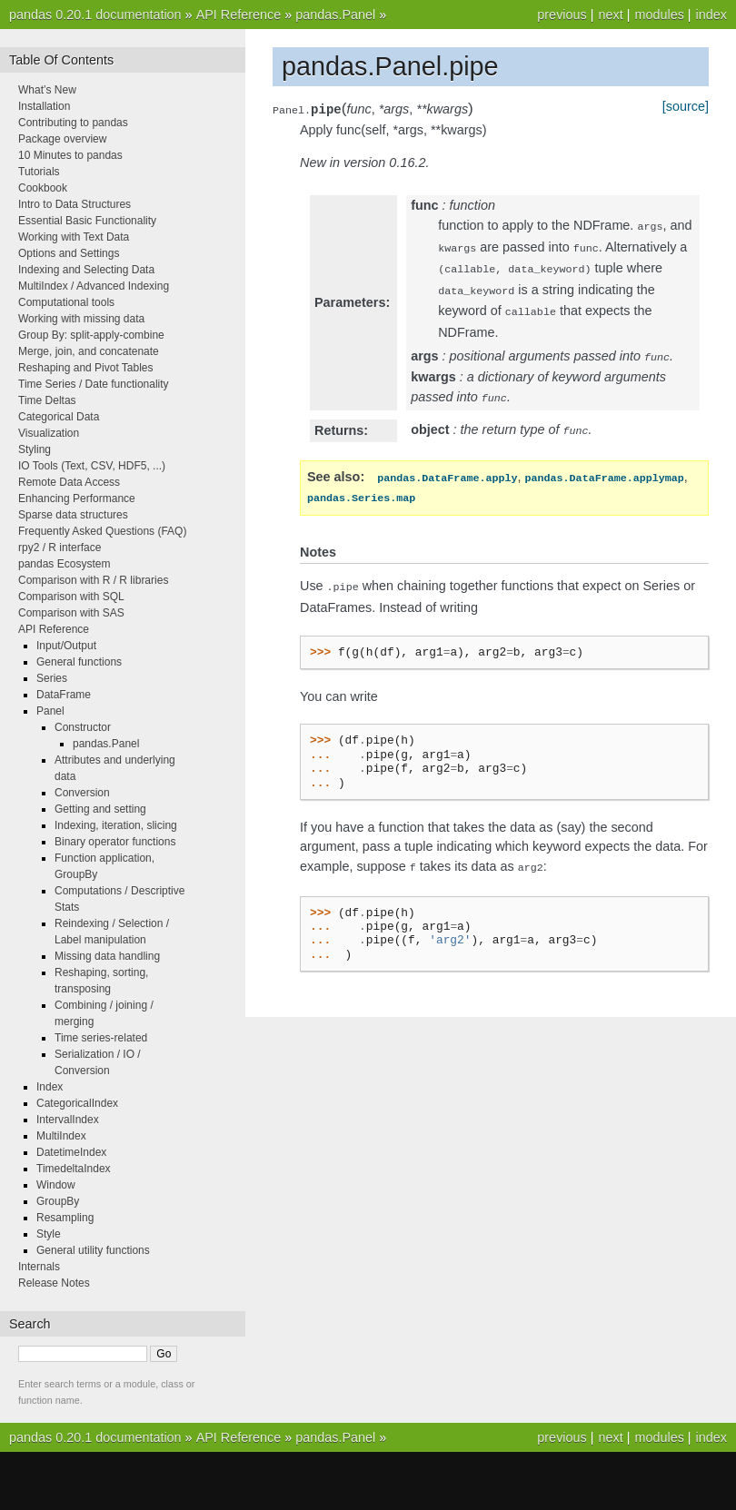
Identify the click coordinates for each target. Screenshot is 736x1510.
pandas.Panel (335, 14)
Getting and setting (100, 809)
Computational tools (66, 302)
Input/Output (66, 645)
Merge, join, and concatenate (88, 351)
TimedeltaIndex (73, 1168)
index (711, 14)
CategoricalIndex (77, 1103)
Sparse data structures (73, 514)
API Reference (239, 14)
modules (658, 14)
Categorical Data (58, 416)
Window (55, 1185)
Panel (50, 711)
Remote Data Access (69, 482)
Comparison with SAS (71, 613)
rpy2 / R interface (59, 547)
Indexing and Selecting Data (86, 269)
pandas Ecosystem (64, 564)
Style (48, 1234)
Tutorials (39, 171)
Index (49, 1087)
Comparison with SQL (71, 596)
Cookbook (42, 188)
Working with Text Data (73, 237)
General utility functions (93, 1250)
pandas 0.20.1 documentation (95, 14)
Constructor (83, 727)
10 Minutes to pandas (70, 155)
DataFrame (63, 694)
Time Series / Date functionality (93, 384)
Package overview (62, 139)
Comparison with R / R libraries (93, 580)
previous (561, 14)
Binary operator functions (115, 841)
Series (51, 678)
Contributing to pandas (73, 122)
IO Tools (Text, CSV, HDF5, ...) (91, 465)
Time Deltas (47, 400)
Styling (34, 449)
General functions (79, 662)
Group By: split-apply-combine (91, 335)
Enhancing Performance (76, 498)
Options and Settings (68, 253)
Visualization (48, 433)
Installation (44, 106)
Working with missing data (81, 318)
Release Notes (54, 1283)
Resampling (65, 1217)
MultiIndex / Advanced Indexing (93, 286)
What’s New (47, 90)
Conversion (82, 792)
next (610, 14)
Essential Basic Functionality (87, 220)
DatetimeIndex (71, 1152)
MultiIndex (61, 1136)
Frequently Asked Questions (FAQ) (102, 531)
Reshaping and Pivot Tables (86, 367)
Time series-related (101, 1037)
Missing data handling (107, 956)
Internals (39, 1266)
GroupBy (57, 1201)
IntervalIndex (67, 1119)
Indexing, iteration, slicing (116, 825)
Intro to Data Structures (74, 204)
